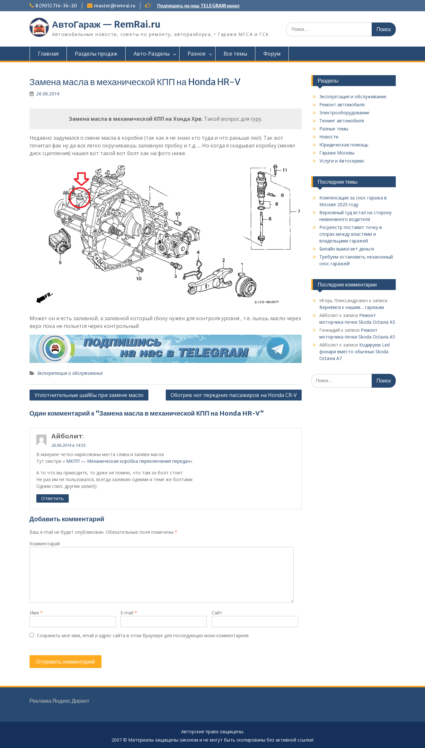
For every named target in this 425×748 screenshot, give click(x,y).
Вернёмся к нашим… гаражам (351, 307)
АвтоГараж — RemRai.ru (106, 24)
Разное (197, 53)
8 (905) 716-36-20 (56, 6)
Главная (48, 53)
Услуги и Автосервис (342, 161)
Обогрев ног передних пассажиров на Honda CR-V (234, 395)
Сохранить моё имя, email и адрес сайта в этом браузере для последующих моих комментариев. (143, 635)
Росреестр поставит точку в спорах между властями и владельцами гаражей (350, 234)
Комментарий (45, 544)
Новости (328, 137)
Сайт (217, 613)
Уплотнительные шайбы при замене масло (89, 395)
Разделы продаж (96, 53)
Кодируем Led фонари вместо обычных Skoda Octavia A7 (354, 351)
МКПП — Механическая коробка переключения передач (128, 461)
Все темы (235, 53)
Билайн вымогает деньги (346, 249)
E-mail (128, 613)
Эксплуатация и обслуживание (70, 373)
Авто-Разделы (152, 53)
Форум (271, 53)
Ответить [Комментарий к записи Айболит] (52, 498)
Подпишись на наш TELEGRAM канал (198, 6)
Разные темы (333, 129)
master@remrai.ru (114, 6)
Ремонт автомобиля (342, 104)
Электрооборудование (344, 113)
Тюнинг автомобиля (341, 121)
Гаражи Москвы (336, 153)
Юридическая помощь (343, 145)
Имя (36, 613)
